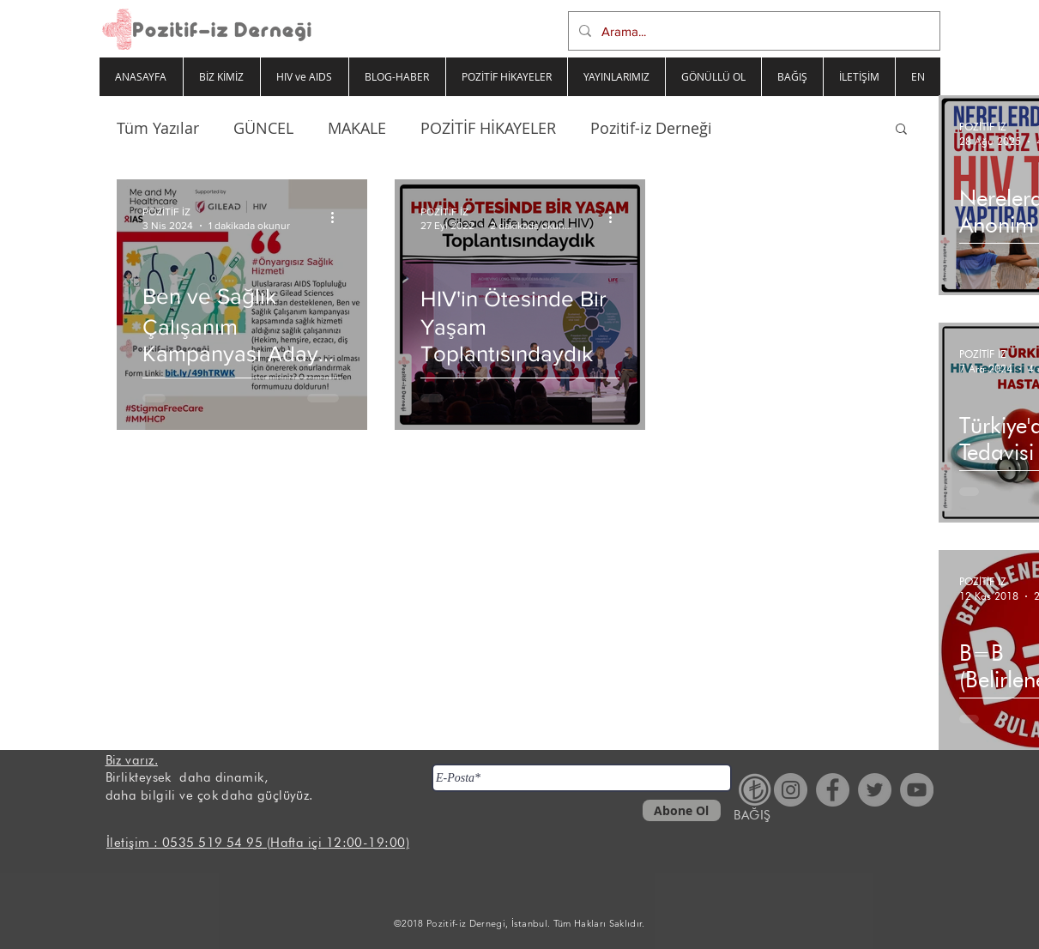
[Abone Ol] (682, 810)
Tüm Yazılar (158, 127)
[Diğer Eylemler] (339, 217)
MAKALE (357, 127)
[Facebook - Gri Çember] (832, 790)
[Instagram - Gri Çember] (790, 790)
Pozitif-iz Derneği (651, 127)
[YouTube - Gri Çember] (916, 790)
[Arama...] (752, 31)
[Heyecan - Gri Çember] (874, 790)
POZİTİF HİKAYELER (488, 127)
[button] (901, 130)
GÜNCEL (263, 127)
